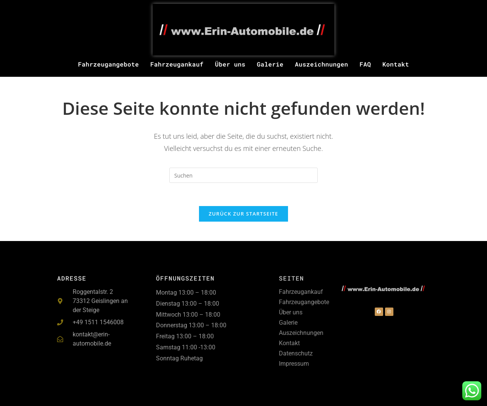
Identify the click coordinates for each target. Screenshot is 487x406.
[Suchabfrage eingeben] (243, 175)
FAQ (365, 64)
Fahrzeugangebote (108, 64)
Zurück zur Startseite (244, 213)
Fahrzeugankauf (177, 64)
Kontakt (395, 64)
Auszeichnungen (321, 64)
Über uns (230, 64)
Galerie (270, 64)
